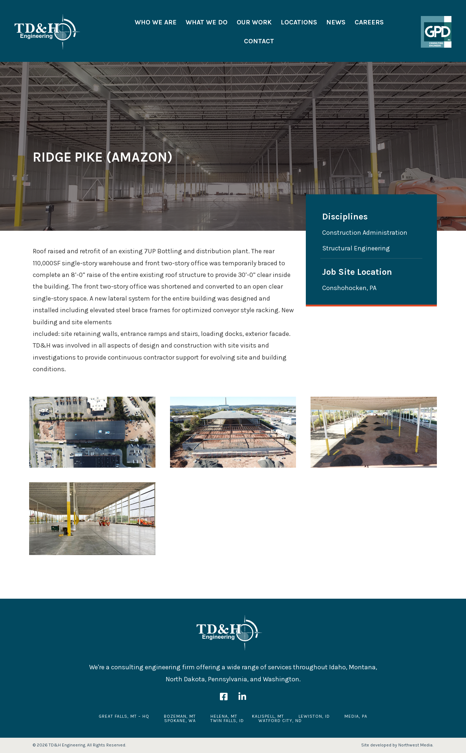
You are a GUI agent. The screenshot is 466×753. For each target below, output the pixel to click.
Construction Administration (364, 233)
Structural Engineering (356, 248)
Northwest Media (415, 745)
